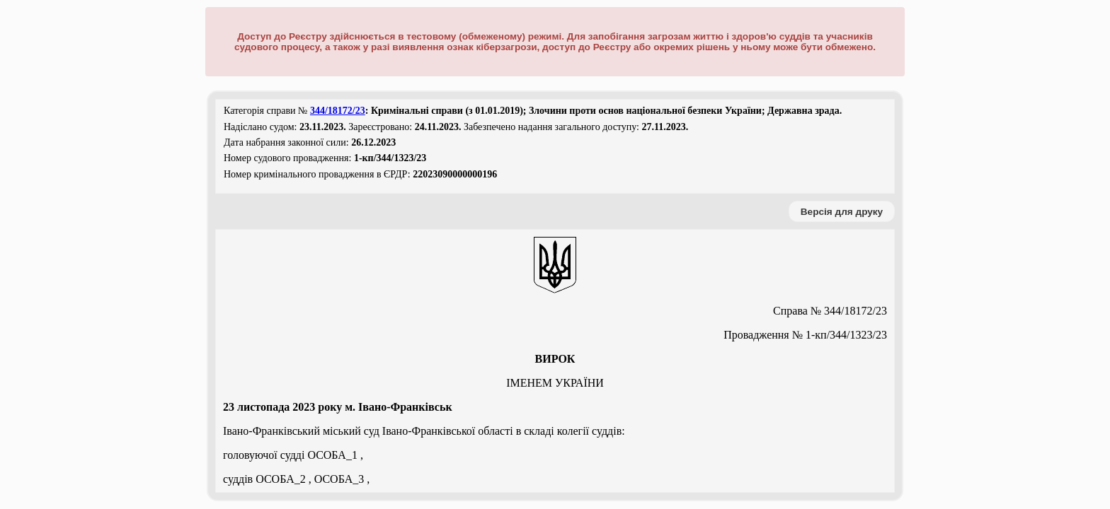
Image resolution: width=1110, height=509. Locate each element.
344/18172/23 (337, 110)
